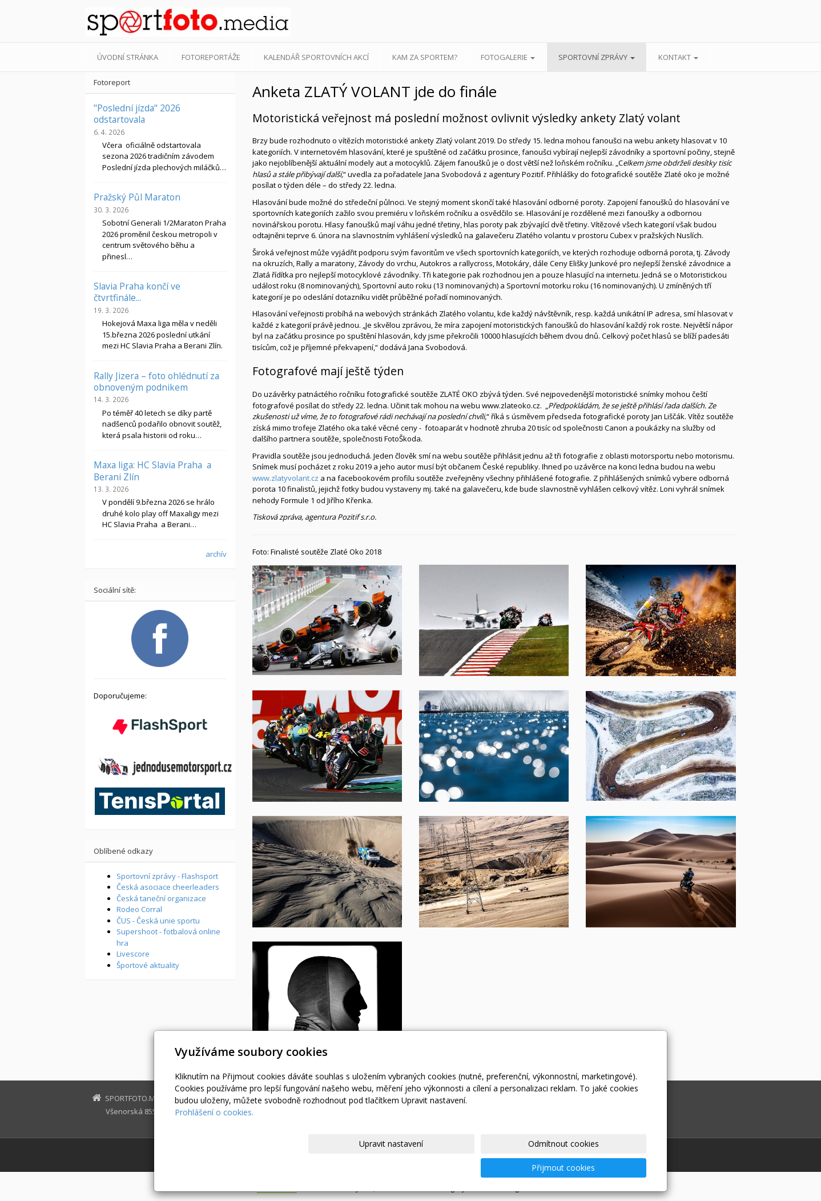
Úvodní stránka (127, 57)
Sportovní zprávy (596, 57)
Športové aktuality (147, 965)
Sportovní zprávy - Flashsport (167, 876)
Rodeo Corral (139, 909)
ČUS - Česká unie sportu (158, 920)
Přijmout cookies (602, 1167)
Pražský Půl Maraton (137, 197)
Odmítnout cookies (509, 1167)
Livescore (133, 954)
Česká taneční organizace (161, 898)
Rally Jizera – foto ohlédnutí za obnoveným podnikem (156, 381)
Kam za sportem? (424, 57)
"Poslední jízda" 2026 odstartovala (137, 114)
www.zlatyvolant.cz (285, 478)
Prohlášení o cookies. (214, 1136)
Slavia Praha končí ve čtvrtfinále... (137, 292)
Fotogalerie (508, 57)
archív (216, 554)
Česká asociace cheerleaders (167, 887)
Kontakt (678, 57)
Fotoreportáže (211, 57)
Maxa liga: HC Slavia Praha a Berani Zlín (152, 471)
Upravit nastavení (416, 1167)
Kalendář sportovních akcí (316, 57)
